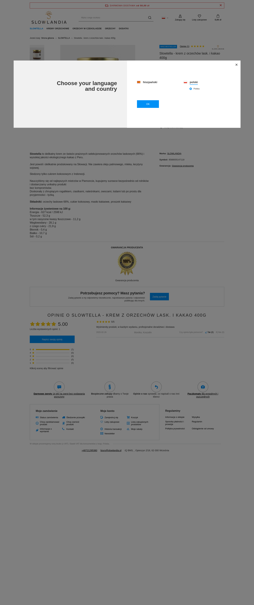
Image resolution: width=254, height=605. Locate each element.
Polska (196, 89)
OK (148, 104)
